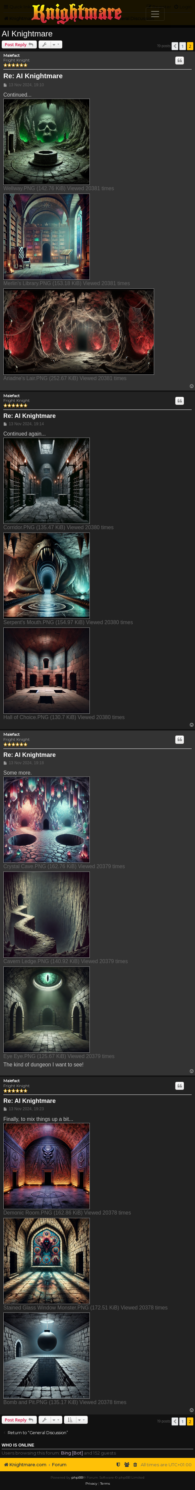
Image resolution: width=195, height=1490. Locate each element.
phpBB (77, 1477)
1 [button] (182, 46)
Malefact (11, 55)
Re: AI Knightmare (33, 76)
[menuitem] (135, 1465)
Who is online (18, 1445)
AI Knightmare (27, 33)
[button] (175, 46)
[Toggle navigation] (155, 14)
